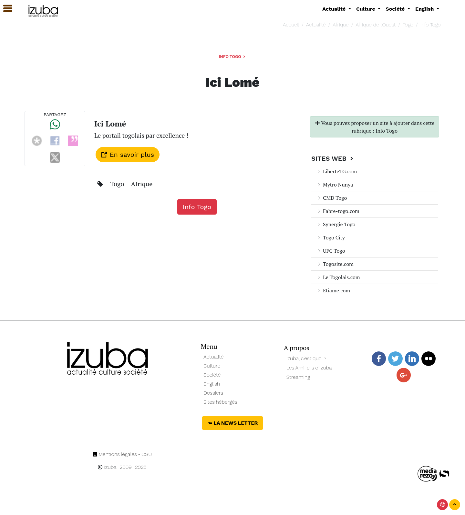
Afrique (341, 25)
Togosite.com (335, 264)
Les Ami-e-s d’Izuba (309, 368)
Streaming (298, 377)
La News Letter (232, 423)
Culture (211, 366)
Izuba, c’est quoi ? (306, 358)
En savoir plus (127, 154)
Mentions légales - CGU (122, 454)
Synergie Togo (335, 224)
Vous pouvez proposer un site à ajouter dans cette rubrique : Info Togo (375, 126)
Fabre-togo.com (337, 211)
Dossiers (213, 393)
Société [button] (396, 9)
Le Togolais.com (338, 277)
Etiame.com (333, 290)
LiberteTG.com (336, 171)
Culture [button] (366, 9)
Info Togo (430, 25)
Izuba (107, 467)
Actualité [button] (334, 9)
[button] (5, 8)
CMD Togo (331, 197)
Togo (408, 25)
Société (212, 375)
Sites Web (333, 158)
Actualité (316, 25)
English (211, 384)
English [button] (425, 9)
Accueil (291, 25)
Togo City (330, 237)
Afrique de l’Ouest (376, 25)
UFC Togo (330, 250)
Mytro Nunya (334, 184)
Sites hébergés (220, 402)
